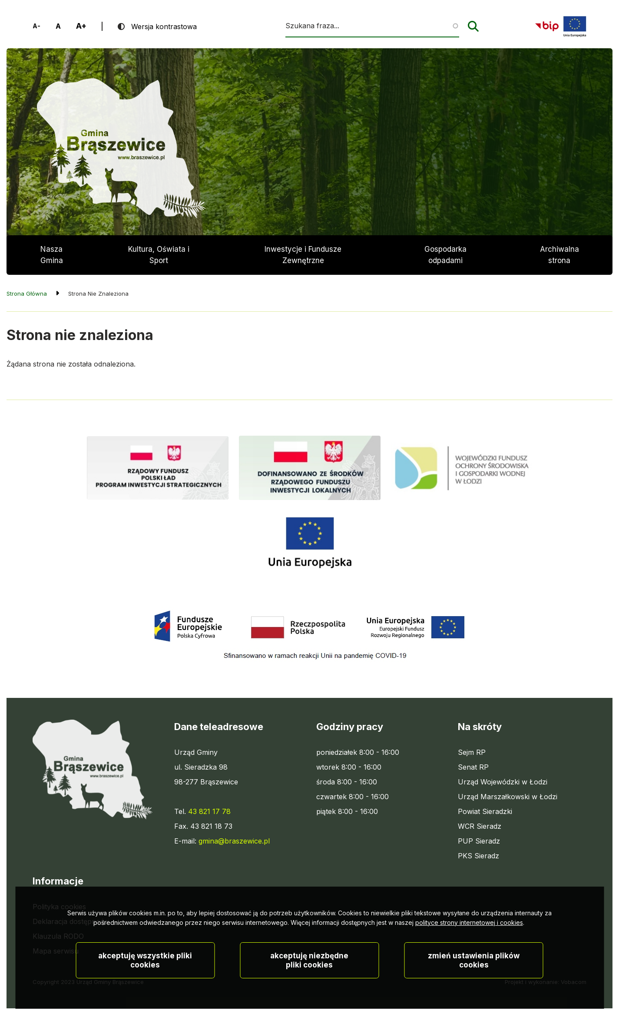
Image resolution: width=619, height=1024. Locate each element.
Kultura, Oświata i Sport (158, 255)
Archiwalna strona (559, 260)
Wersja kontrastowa (164, 26)
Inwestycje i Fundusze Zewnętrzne (303, 255)
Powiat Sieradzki (485, 811)
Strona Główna (27, 293)
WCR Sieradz (479, 826)
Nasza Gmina (51, 255)
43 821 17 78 (209, 811)
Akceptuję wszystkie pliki (145, 980)
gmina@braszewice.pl (234, 841)
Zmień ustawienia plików (474, 980)
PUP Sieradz (479, 841)
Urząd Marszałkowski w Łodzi (507, 796)
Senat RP (473, 767)
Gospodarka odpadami (445, 255)
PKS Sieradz (478, 856)
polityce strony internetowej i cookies (469, 942)
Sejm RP (472, 752)
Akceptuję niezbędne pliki (309, 980)
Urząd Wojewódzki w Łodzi (502, 782)
